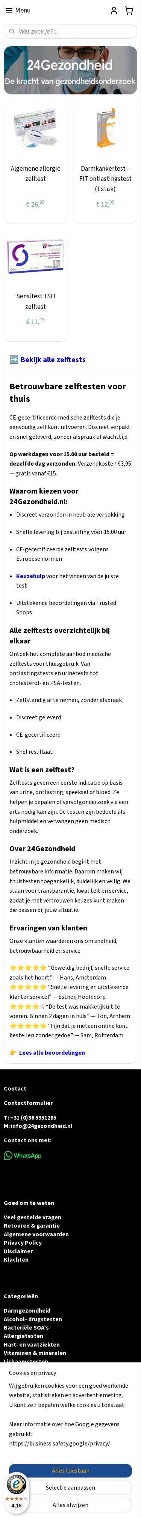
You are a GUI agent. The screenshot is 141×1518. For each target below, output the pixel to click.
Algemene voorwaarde (34, 1234)
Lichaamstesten (26, 1362)
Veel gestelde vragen (32, 1217)
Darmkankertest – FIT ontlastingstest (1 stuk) (105, 179)
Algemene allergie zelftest (36, 174)
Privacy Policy (23, 1243)
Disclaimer (18, 1251)
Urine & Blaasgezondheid (38, 1378)
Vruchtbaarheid (25, 1370)
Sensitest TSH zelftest (35, 302)
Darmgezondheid (27, 1311)
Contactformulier (28, 1103)
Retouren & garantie (32, 1226)
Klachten (16, 1260)
